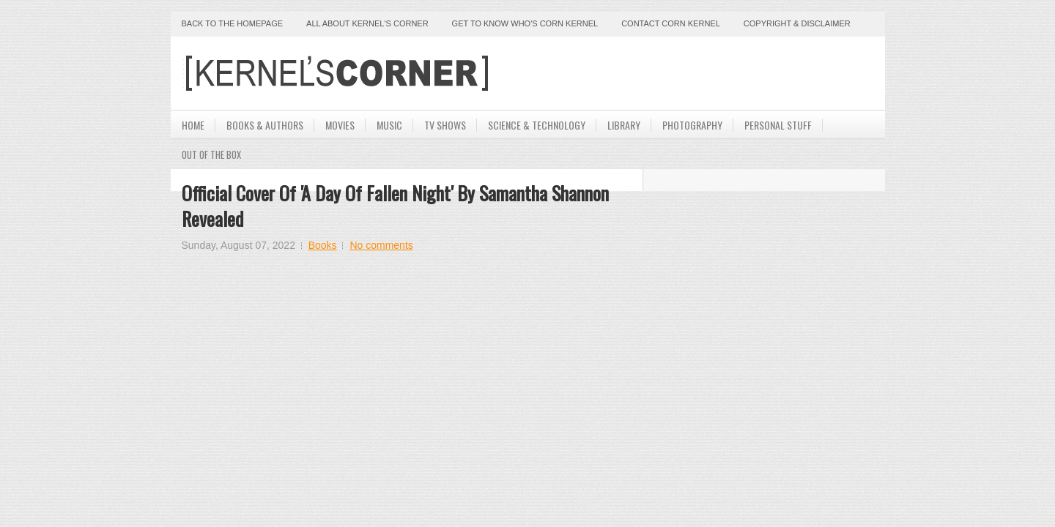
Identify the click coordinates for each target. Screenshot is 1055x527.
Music (389, 124)
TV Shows (445, 124)
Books (322, 245)
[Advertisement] (702, 73)
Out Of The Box (211, 154)
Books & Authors (264, 124)
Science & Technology (536, 124)
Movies (340, 124)
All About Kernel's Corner (367, 23)
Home (193, 124)
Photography (692, 124)
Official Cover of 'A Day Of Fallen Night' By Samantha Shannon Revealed (395, 205)
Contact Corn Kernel (670, 23)
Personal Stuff (778, 124)
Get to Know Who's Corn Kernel (525, 23)
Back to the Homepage (233, 23)
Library (623, 124)
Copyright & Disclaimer (797, 23)
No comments (380, 245)
